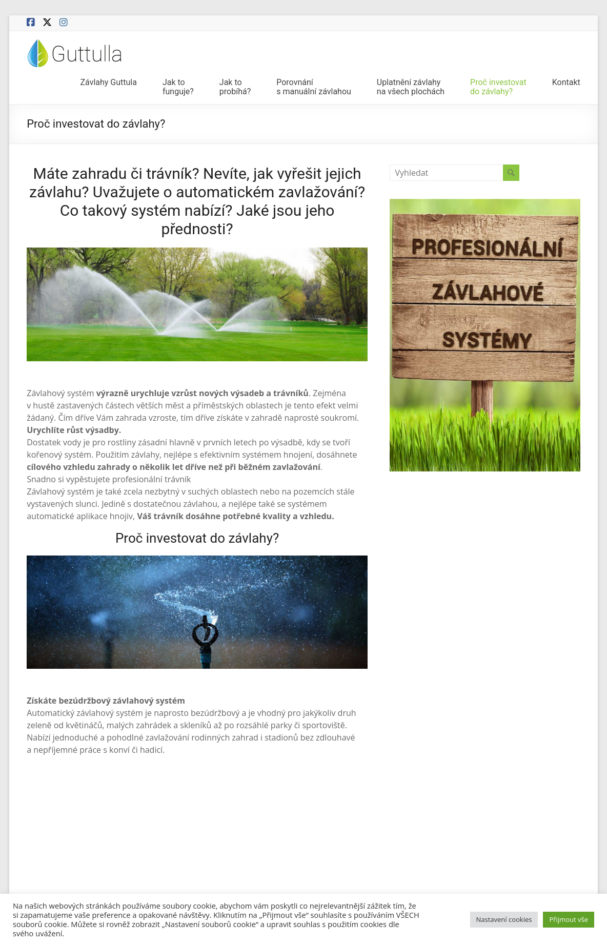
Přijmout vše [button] (568, 919)
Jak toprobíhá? (235, 87)
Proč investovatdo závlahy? (498, 87)
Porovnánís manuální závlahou (313, 87)
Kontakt (566, 82)
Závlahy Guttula (108, 82)
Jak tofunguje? (178, 87)
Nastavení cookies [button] (504, 919)
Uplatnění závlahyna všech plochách (410, 87)
